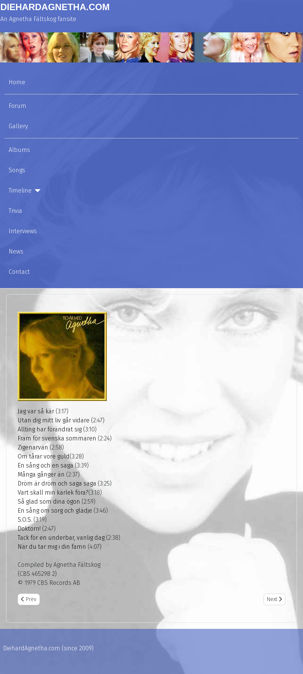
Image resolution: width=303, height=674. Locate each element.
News (16, 251)
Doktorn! (29, 528)
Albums (19, 149)
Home (17, 82)
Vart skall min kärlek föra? (53, 492)
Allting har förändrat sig (50, 429)
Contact (19, 271)
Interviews (23, 231)
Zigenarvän (33, 447)
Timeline (20, 190)
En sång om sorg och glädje (55, 510)
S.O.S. (25, 519)
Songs (17, 170)
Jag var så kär (36, 411)
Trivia (15, 210)
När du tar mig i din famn (52, 546)
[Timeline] (36, 190)
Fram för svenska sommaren (57, 438)
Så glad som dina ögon (49, 501)
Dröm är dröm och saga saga (57, 483)
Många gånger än (41, 474)
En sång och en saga (45, 465)
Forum (17, 105)
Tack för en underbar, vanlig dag (61, 537)
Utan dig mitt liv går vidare (53, 420)
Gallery (18, 126)
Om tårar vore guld (44, 456)
